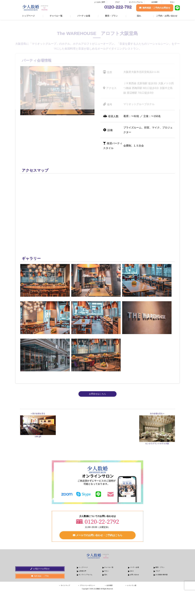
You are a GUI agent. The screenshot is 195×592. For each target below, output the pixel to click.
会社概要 (154, 2)
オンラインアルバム (136, 2)
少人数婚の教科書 (161, 575)
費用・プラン (111, 16)
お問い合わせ (134, 575)
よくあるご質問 (99, 2)
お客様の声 (82, 571)
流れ (139, 16)
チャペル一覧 (56, 16)
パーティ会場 (83, 16)
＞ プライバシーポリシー (86, 586)
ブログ (117, 2)
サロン (172, 2)
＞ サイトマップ (64, 586)
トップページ (28, 16)
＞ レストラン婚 (130, 586)
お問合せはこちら (97, 394)
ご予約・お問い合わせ (166, 16)
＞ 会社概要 (109, 586)
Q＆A (131, 571)
